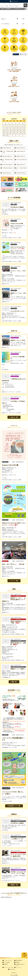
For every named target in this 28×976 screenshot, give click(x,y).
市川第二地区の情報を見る (7, 164)
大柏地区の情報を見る (20, 151)
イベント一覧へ (15, 580)
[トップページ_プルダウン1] (10, 19)
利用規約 (17, 962)
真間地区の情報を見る (20, 156)
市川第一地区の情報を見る (21, 159)
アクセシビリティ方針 (8, 967)
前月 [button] (4, 119)
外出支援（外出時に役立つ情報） (14, 101)
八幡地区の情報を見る (20, 164)
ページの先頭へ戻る (24, 956)
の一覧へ (14, 33)
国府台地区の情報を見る (7, 156)
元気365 (16, 975)
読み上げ (16, 54)
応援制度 (23, 49)
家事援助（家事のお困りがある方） (14, 85)
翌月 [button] (24, 119)
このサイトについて (2, 6)
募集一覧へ (15, 681)
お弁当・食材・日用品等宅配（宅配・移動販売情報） (14, 70)
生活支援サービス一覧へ (14, 806)
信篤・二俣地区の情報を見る (21, 168)
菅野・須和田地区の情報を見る (7, 160)
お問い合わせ (12, 969)
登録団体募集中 (19, 960)
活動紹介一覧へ (15, 885)
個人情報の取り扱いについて (20, 965)
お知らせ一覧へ (15, 417)
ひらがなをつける (15, 1)
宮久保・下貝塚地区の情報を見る (7, 152)
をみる (23, 41)
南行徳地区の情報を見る (21, 172)
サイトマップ (18, 967)
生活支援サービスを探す (5, 50)
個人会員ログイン (16, 6)
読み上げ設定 (24, 54)
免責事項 (6, 964)
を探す (23, 33)
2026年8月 (14, 119)
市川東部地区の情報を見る (7, 168)
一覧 (14, 49)
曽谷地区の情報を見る (20, 147)
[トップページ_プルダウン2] (10, 24)
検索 (23, 18)
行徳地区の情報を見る (6, 172)
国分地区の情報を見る (6, 147)
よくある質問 (6, 962)
